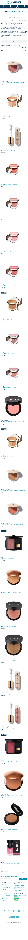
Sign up (23, 878)
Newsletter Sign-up (5, 887)
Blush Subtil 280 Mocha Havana (8, 558)
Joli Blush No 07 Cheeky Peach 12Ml (9, 184)
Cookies (3, 900)
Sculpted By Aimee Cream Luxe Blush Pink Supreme (12, 82)
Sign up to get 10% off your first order (9, 876)
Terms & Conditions (5, 895)
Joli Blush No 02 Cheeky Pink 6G (8, 286)
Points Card (3, 889)
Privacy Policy (4, 898)
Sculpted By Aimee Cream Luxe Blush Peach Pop (12, 524)
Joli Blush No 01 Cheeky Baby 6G (8, 252)
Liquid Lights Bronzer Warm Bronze (9, 150)
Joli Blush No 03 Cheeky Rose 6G (8, 353)
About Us (3, 884)
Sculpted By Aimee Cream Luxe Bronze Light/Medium (13, 490)
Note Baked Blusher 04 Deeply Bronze (9, 660)
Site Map (16, 888)
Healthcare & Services (19, 887)
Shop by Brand (17, 890)
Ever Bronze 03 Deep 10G (6, 319)
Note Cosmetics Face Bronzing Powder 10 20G (11, 592)
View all (6, 50)
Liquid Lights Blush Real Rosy (7, 728)
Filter (14, 41)
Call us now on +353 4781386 (14, 922)
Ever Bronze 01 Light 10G (6, 116)
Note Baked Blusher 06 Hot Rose (8, 626)
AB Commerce (19, 932)
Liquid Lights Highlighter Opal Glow (9, 694)
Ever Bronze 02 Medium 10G (7, 456)
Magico (10, 932)
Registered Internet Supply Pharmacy (20, 896)
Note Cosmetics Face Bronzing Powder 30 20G (11, 795)
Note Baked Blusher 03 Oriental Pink (9, 829)
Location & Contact (5, 885)
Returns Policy (4, 896)
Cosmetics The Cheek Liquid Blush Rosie (10, 863)
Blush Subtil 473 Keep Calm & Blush (9, 761)
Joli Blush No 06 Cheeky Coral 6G (8, 218)
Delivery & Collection (19, 885)
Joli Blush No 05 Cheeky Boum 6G (8, 387)
